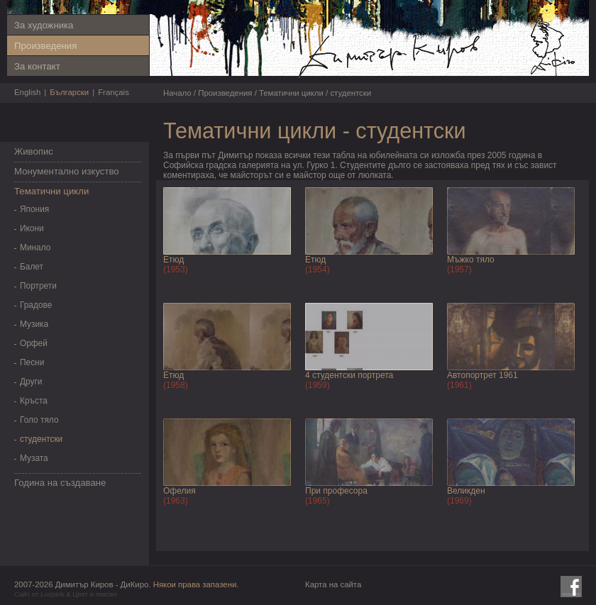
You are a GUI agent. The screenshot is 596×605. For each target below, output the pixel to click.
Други (31, 382)
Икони (32, 228)
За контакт (37, 66)
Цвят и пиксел (94, 594)
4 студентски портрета (349, 375)
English (27, 92)
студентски (41, 439)
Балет (31, 267)
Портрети (38, 286)
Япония (34, 209)
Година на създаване (60, 482)
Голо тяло (39, 420)
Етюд (173, 260)
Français (113, 92)
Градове (36, 305)
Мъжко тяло (471, 260)
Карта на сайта (333, 584)
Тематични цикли (51, 191)
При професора (336, 491)
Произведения (45, 45)
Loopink (52, 594)
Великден (466, 491)
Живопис (33, 151)
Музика (34, 324)
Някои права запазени (195, 584)
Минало (35, 247)
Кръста (34, 401)
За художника (43, 25)
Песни (32, 362)
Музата (34, 458)
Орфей (34, 343)
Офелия (179, 491)
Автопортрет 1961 (482, 375)
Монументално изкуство (66, 171)
